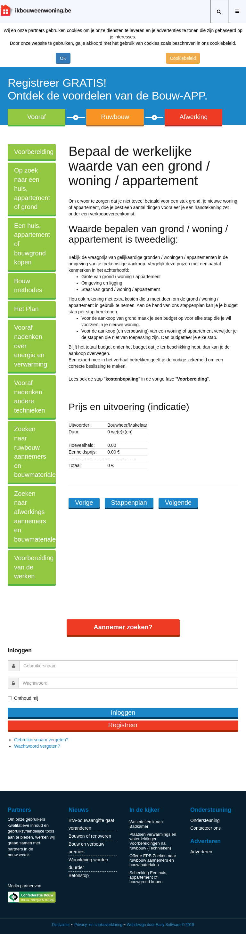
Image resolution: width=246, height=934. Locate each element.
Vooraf (36, 116)
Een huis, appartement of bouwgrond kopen (32, 244)
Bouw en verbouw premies (86, 847)
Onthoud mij (26, 698)
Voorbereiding (33, 151)
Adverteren (201, 851)
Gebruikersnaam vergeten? (41, 739)
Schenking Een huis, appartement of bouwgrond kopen (148, 877)
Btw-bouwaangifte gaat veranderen (91, 824)
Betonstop (79, 875)
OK (63, 58)
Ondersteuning (205, 820)
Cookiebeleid (183, 58)
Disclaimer (61, 924)
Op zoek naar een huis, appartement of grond (32, 188)
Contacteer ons (205, 828)
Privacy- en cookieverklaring (98, 924)
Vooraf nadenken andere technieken (29, 396)
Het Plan (26, 308)
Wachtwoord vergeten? (37, 746)
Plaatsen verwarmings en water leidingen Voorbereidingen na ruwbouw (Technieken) (152, 841)
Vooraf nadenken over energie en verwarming (30, 345)
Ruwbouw (115, 116)
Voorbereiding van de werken (33, 567)
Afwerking (193, 116)
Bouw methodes (28, 286)
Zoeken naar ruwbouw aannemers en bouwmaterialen (35, 451)
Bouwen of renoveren (90, 836)
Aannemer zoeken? (123, 627)
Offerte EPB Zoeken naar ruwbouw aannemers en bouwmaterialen (152, 860)
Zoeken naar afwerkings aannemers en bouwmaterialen (35, 516)
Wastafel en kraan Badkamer (146, 824)
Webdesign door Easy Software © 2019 (160, 924)
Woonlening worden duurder (88, 863)
